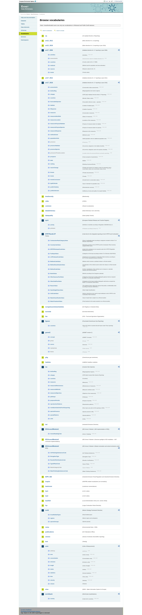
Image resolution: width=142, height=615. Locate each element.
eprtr (47, 220)
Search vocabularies (47, 30)
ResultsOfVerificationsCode (58, 460)
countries (53, 62)
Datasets (23, 20)
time (51, 576)
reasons (52, 69)
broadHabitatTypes (55, 514)
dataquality (49, 215)
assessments (54, 87)
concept (52, 337)
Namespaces (25, 40)
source (52, 344)
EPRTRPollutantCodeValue (57, 249)
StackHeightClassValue (56, 290)
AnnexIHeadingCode (56, 433)
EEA (28, 1)
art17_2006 (49, 50)
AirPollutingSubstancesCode (58, 452)
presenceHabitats (55, 145)
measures (53, 112)
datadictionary (50, 210)
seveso (47, 536)
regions (52, 518)
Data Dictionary (34, 14)
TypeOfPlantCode (55, 463)
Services (23, 37)
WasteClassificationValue (57, 298)
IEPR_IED (48, 477)
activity (52, 224)
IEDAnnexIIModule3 (52, 439)
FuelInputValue (54, 253)
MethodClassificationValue (57, 264)
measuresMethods (55, 389)
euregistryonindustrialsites (54, 307)
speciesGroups (54, 521)
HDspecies (53, 109)
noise (47, 527)
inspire (47, 481)
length (52, 565)
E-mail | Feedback (26, 609)
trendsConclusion (55, 179)
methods (52, 65)
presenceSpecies (55, 149)
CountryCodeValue (55, 245)
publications (49, 532)
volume (52, 583)
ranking (52, 164)
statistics (52, 572)
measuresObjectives (56, 393)
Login (106, 1)
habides (48, 362)
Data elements (25, 27)
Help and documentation (28, 17)
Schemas (23, 30)
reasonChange (54, 167)
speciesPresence (55, 411)
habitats (52, 105)
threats (52, 172)
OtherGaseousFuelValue (57, 277)
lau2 (46, 496)
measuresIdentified (55, 116)
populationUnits (54, 138)
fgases (47, 321)
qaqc (51, 160)
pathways (53, 396)
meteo (52, 569)
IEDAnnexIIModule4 (52, 446)
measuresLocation (55, 120)
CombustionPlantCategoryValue (59, 240)
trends (52, 72)
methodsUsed (54, 134)
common (48, 206)
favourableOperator (55, 101)
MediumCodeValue (55, 261)
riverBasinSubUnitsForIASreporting (60, 407)
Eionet (28, 14)
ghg (46, 357)
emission (52, 561)
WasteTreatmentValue (56, 301)
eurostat (48, 311)
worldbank (49, 594)
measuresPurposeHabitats (57, 123)
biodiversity (49, 196)
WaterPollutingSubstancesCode (59, 471)
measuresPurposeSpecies (57, 127)
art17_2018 (49, 82)
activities (52, 54)
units (51, 418)
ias (46, 367)
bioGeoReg (53, 91)
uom (46, 546)
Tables (23, 24)
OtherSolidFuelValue (56, 281)
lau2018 (48, 500)
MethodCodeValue (55, 269)
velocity (52, 580)
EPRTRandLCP (50, 234)
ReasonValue (54, 285)
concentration (54, 558)
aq (46, 36)
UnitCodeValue (54, 293)
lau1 (46, 491)
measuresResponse (55, 131)
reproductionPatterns (56, 404)
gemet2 (47, 332)
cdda (47, 201)
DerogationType (54, 456)
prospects (53, 156)
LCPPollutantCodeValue (56, 257)
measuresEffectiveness (56, 385)
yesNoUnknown (54, 190)
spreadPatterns (54, 415)
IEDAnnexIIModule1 (52, 429)
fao (46, 316)
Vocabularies (25, 33)
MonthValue (53, 273)
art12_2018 (49, 45)
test (46, 541)
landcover (48, 486)
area (51, 554)
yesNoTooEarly (54, 187)
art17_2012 (49, 78)
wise (46, 589)
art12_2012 (49, 40)
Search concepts (60, 30)
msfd (47, 510)
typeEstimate (54, 183)
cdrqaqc (52, 94)
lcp (46, 505)
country (52, 598)
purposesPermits (55, 400)
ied (46, 424)
